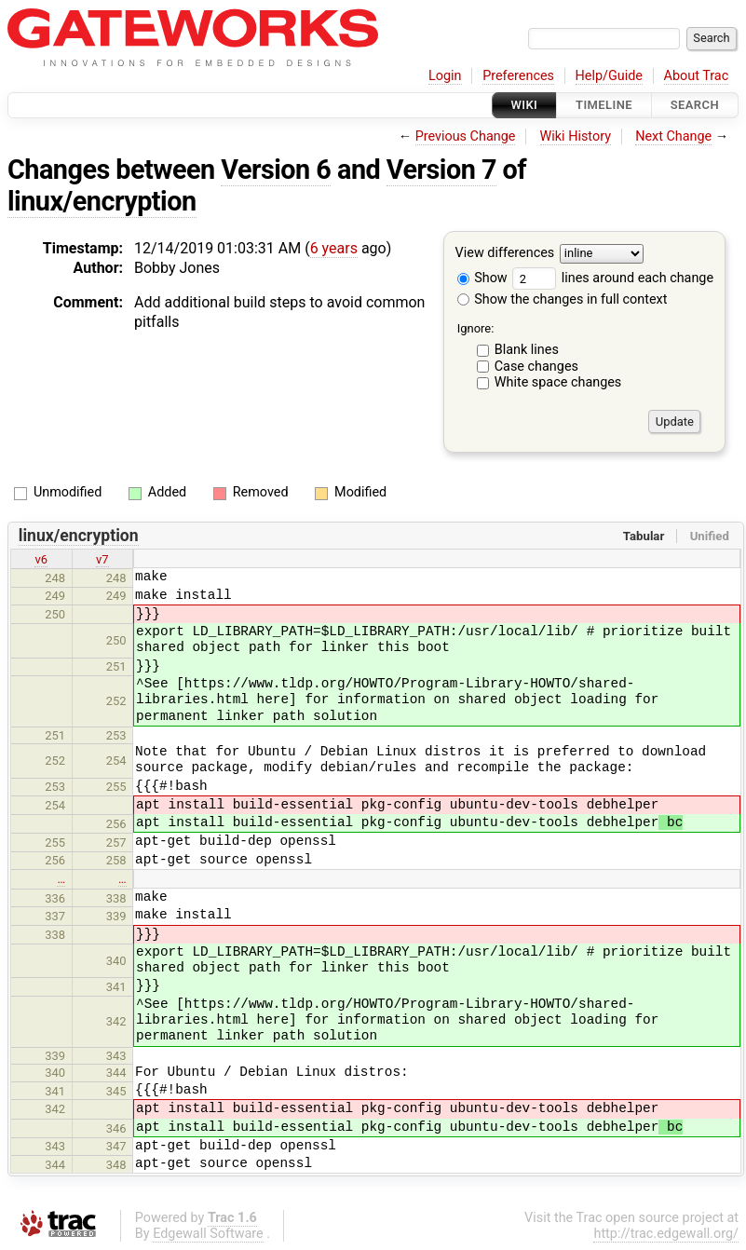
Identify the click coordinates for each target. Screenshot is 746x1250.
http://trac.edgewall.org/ (666, 1234)
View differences (505, 254)
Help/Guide (609, 76)
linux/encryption (102, 201)
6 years (334, 248)
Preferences (518, 76)
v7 (102, 559)
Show (482, 278)
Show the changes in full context (562, 299)
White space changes (558, 382)
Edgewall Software (208, 1234)
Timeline (604, 105)
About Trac (696, 76)
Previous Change (465, 136)
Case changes (536, 366)
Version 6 (276, 169)
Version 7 (441, 169)
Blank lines (527, 350)
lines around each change (612, 278)
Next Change (673, 136)
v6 (40, 559)
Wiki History (575, 136)
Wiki (524, 105)
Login (445, 76)
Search (695, 105)
